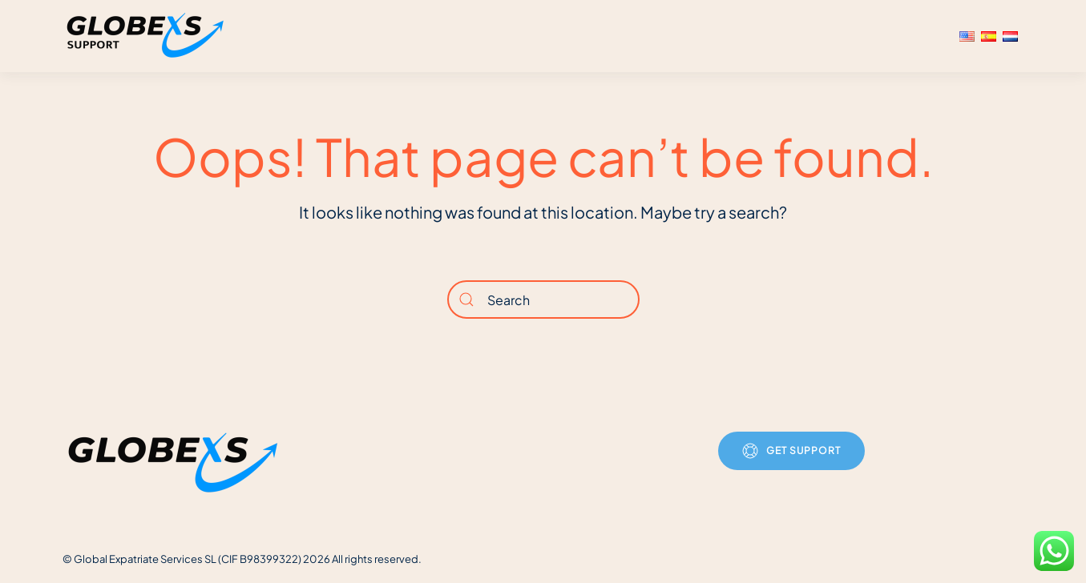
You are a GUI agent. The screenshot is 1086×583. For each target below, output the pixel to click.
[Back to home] (147, 36)
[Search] (543, 299)
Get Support (791, 451)
